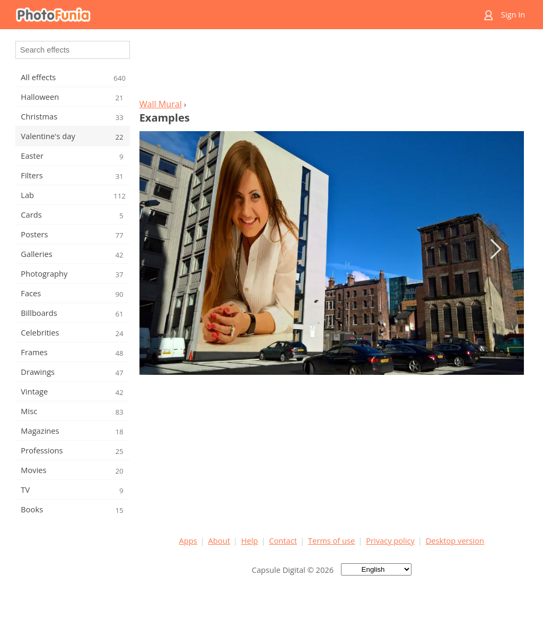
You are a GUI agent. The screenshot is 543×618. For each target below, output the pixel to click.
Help (249, 540)
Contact (283, 540)
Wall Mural (160, 104)
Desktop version (455, 540)
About (219, 540)
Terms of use (331, 540)
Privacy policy (390, 540)
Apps (188, 540)
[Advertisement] (331, 67)
